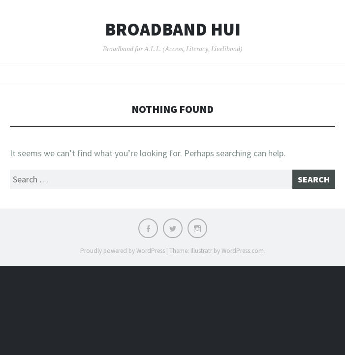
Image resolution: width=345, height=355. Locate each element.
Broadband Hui (173, 29)
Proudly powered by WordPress (122, 251)
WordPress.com (242, 251)
